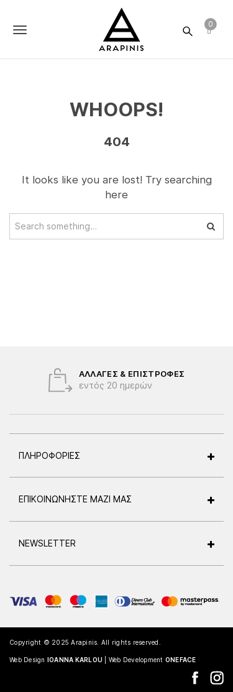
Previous (18, 380)
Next (214, 380)
